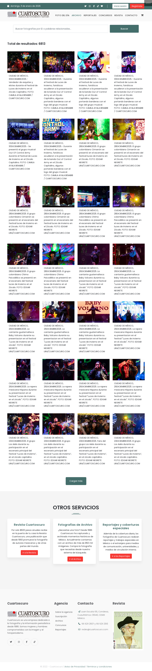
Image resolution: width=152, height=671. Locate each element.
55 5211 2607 (88, 623)
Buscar (124, 28)
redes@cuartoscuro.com (95, 629)
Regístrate (137, 6)
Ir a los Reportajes (121, 556)
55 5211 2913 (102, 623)
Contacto (131, 15)
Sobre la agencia (63, 611)
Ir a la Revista (29, 552)
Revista (118, 15)
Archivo (76, 15)
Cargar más (76, 481)
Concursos (105, 15)
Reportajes (90, 15)
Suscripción (60, 616)
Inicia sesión (120, 6)
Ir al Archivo (75, 558)
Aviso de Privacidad (75, 666)
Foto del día (62, 15)
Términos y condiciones (99, 666)
